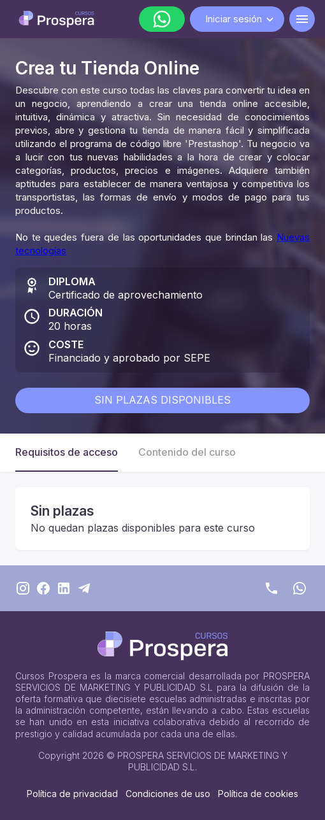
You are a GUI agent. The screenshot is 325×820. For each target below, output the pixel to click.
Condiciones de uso (168, 793)
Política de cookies (258, 793)
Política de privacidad (72, 793)
